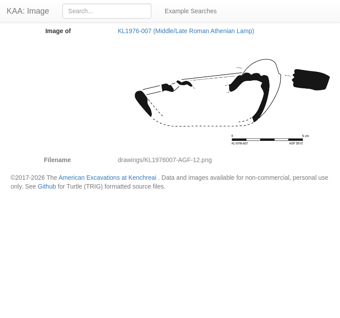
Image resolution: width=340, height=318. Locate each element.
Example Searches (191, 11)
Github (47, 186)
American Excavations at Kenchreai (107, 177)
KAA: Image (28, 11)
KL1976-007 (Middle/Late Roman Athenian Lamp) (186, 30)
